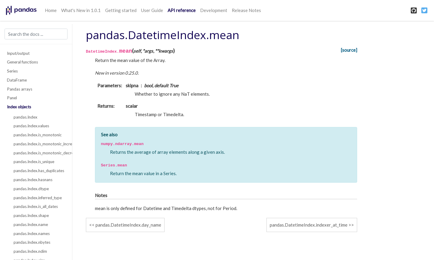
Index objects (19, 106)
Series (12, 71)
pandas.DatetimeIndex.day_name (128, 225)
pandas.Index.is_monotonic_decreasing (39, 152)
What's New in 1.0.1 (81, 10)
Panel (12, 97)
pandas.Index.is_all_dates (36, 206)
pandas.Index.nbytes (32, 242)
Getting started (121, 10)
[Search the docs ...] (36, 34)
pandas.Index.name (31, 224)
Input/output (18, 53)
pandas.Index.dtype (31, 188)
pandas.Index (25, 117)
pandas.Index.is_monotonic (38, 134)
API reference (182, 10)
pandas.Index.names (32, 233)
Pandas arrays (19, 89)
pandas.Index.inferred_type (38, 197)
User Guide (152, 10)
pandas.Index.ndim (30, 251)
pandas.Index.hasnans (33, 179)
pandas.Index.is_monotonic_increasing (39, 143)
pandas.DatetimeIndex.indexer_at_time (309, 225)
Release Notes (246, 10)
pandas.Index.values (31, 125)
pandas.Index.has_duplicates (39, 170)
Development (213, 10)
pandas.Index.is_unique (34, 161)
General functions (22, 62)
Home (51, 10)
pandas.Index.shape (31, 215)
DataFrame (17, 80)
